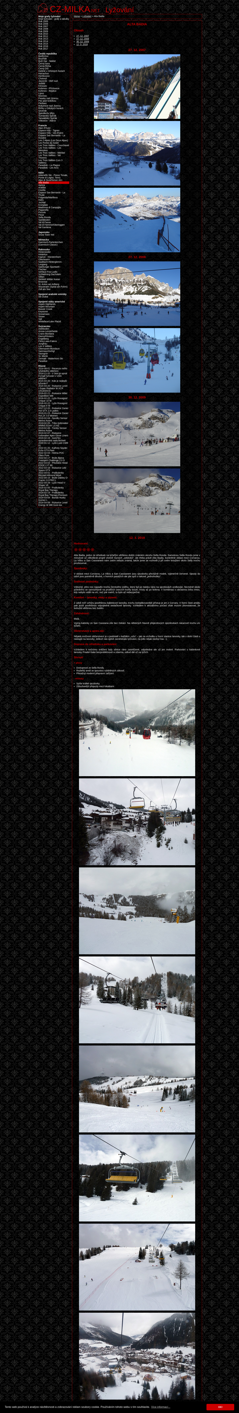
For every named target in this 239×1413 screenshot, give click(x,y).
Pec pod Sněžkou (47, 101)
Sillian (41, 277)
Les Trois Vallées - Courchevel (53, 145)
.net (75, 8)
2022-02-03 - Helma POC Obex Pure (51, 454)
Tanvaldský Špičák (47, 118)
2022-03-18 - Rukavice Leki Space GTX (52, 469)
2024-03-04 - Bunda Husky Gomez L (52, 498)
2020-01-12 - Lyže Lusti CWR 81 (53, 444)
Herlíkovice (44, 76)
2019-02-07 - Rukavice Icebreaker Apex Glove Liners (53, 434)
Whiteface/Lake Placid (49, 321)
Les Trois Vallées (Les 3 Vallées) (50, 161)
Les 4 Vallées (45, 346)
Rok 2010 (43, 34)
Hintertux (42, 254)
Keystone (43, 311)
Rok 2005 (43, 21)
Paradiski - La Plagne (49, 165)
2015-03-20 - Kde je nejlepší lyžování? (52, 382)
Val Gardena (44, 227)
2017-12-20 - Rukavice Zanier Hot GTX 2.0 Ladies (53, 409)
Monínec (42, 96)
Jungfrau (42, 343)
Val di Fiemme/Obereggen (51, 225)
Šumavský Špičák (47, 116)
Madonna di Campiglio (49, 207)
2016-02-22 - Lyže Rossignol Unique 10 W (52, 399)
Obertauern (44, 259)
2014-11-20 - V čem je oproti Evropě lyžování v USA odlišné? (52, 376)
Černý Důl (43, 68)
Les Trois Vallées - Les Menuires (49, 149)
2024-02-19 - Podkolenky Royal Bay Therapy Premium (52, 493)
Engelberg (43, 339)
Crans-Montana (46, 334)
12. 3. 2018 (82, 44)
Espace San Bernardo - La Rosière (51, 136)
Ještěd (41, 83)
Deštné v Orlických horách (51, 71)
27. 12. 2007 (82, 36)
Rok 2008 (43, 29)
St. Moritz (43, 356)
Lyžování (119, 10)
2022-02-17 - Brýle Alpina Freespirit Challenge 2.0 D (51, 459)
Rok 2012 (43, 36)
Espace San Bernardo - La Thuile (51, 193)
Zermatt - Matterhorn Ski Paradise (50, 359)
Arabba (42, 187)
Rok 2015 (43, 44)
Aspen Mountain (46, 306)
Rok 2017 (43, 49)
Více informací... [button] (160, 1407)
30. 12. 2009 (82, 41)
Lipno (41, 93)
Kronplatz (43, 205)
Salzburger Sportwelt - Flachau (49, 268)
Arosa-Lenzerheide (48, 331)
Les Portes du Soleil (48, 143)
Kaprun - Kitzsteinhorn (49, 257)
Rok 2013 (43, 39)
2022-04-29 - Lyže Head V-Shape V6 (52, 484)
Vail (40, 319)
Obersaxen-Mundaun (49, 348)
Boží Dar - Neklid (47, 61)
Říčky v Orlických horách (50, 108)
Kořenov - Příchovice (48, 88)
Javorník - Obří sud (48, 81)
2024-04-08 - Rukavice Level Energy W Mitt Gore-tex (52, 503)
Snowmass (43, 314)
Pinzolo (42, 212)
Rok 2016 (43, 46)
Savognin (43, 353)
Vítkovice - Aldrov (47, 121)
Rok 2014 (43, 41)
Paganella (43, 210)
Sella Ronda (44, 217)
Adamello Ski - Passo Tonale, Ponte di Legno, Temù (53, 176)
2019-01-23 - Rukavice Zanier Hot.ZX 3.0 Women (53, 414)
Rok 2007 (43, 26)
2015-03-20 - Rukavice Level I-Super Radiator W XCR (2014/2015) (52, 388)
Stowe (41, 316)
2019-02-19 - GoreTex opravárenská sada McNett (52, 439)
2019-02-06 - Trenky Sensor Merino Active (52, 429)
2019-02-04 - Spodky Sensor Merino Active (52, 419)
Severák (42, 111)
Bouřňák (42, 58)
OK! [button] (220, 1407)
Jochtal (41, 202)
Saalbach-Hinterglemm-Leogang (50, 263)
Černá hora (44, 63)
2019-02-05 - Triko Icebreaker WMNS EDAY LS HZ (53, 424)
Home (77, 16)
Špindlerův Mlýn (46, 113)
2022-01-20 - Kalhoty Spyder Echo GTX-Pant (52, 449)
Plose (41, 215)
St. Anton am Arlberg (48, 284)
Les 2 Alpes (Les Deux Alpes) (53, 140)
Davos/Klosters (46, 336)
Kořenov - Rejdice (47, 91)
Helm (41, 200)
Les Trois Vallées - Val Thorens (49, 156)
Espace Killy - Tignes (48, 130)
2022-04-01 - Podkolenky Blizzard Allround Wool (51, 474)
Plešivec (42, 103)
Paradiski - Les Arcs (48, 168)
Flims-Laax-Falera (47, 341)
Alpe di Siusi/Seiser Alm (50, 180)
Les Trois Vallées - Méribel (51, 153)
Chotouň (42, 78)
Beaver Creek (45, 309)
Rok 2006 (43, 24)
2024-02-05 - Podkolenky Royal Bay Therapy (51, 489)
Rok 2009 (43, 31)
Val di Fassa (44, 222)
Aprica (41, 185)
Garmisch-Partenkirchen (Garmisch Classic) (50, 243)
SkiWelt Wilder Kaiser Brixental (49, 280)
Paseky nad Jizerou (48, 98)
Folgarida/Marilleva (48, 197)
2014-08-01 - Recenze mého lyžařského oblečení (52, 369)
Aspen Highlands (47, 304)
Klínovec (42, 86)
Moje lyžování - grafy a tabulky (53, 19)
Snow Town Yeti (46, 235)
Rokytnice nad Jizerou (49, 106)
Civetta (41, 190)
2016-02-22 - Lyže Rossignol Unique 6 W (52, 404)
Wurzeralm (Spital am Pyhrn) (53, 287)
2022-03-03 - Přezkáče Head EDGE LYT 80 (53, 464)
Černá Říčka (44, 66)
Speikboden (44, 220)
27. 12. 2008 (82, 39)
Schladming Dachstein (49, 274)
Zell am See (44, 289)
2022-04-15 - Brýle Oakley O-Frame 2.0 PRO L (53, 479)
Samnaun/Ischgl (46, 351)
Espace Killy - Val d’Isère (50, 133)
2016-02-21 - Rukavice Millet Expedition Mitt (52, 394)
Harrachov (43, 73)
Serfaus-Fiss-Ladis (47, 272)
